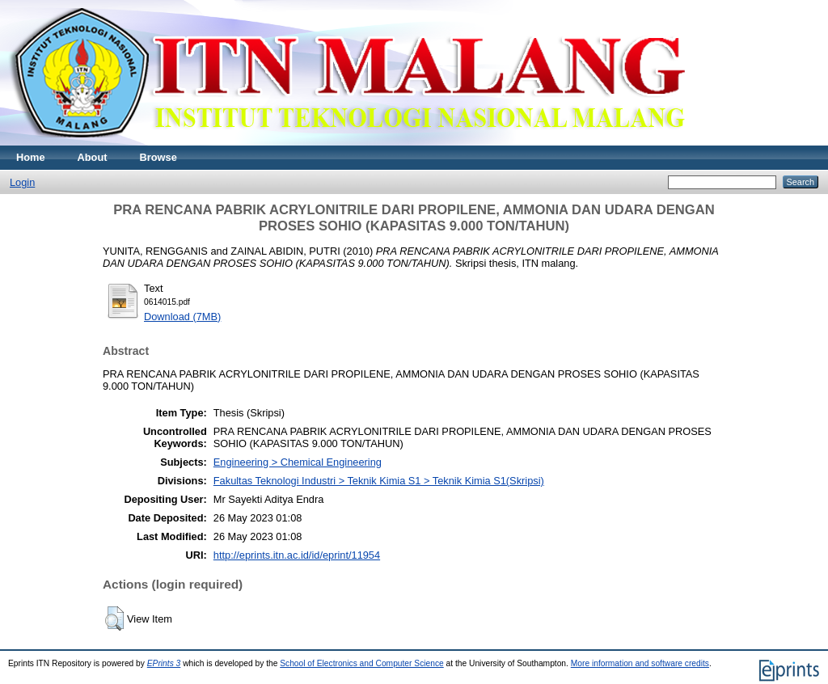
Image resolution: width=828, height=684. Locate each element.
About (93, 157)
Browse (158, 157)
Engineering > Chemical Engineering (297, 462)
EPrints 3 (164, 663)
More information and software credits (640, 663)
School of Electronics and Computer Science (362, 663)
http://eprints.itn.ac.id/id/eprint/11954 (296, 555)
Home (30, 157)
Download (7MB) (182, 316)
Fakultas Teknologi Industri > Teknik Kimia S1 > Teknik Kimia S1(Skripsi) (378, 481)
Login (22, 182)
